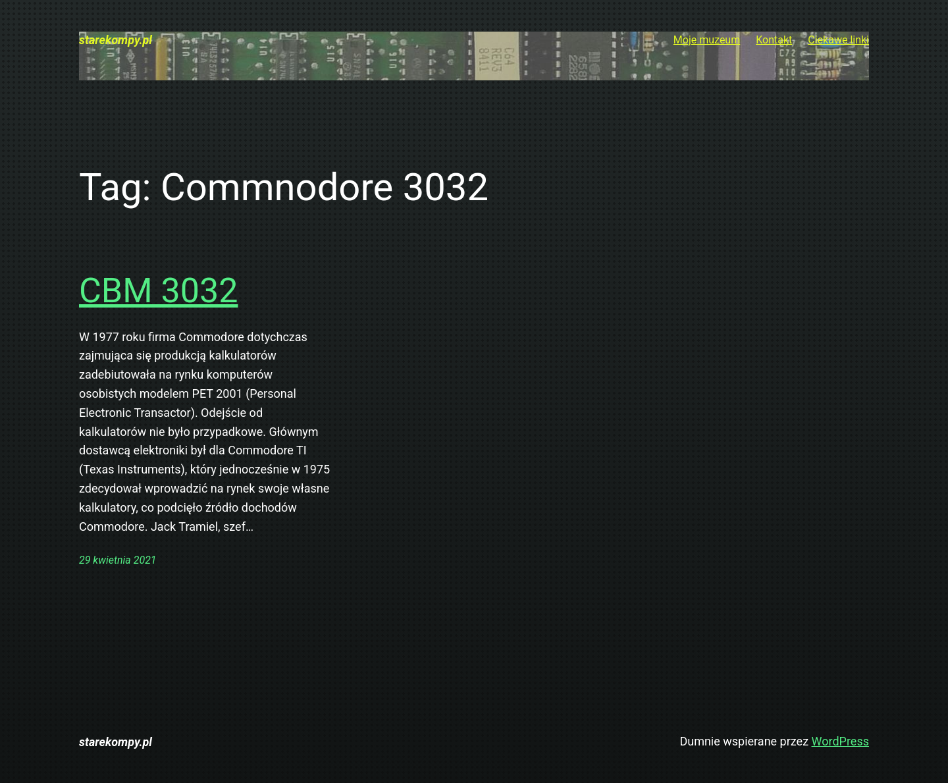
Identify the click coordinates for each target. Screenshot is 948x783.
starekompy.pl (115, 40)
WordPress (840, 741)
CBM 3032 (158, 291)
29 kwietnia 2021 (118, 560)
